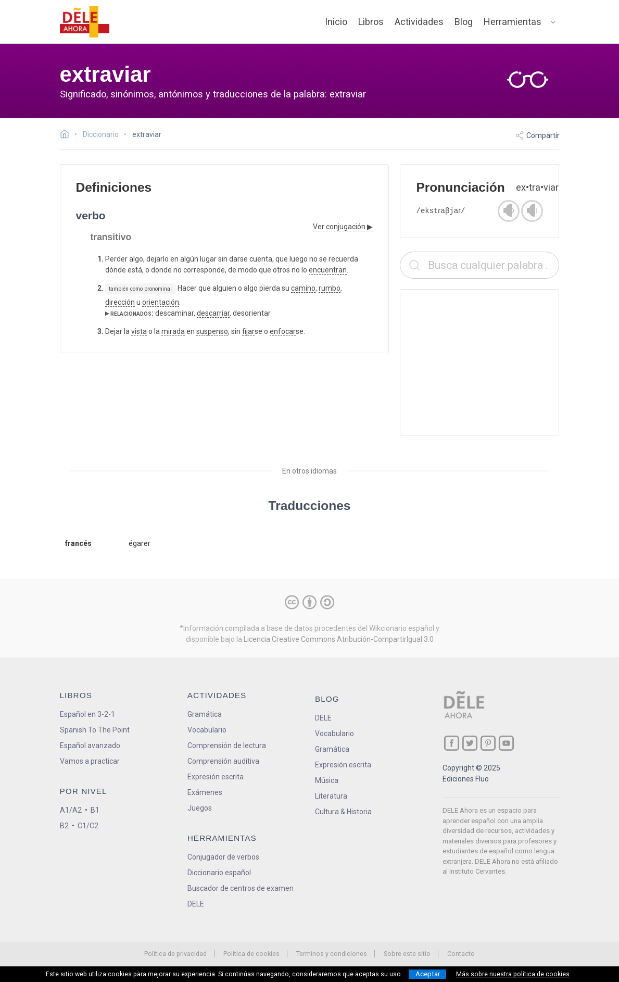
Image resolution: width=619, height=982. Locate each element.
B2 (64, 826)
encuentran (328, 270)
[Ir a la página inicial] (67, 135)
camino (303, 288)
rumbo (329, 288)
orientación (160, 302)
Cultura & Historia (343, 811)
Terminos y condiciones (331, 954)
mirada (173, 331)
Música (326, 780)
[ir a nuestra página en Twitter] (470, 743)
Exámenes (204, 792)
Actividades (419, 21)
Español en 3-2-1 (87, 714)
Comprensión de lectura (226, 745)
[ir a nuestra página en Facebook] (452, 743)
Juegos (199, 808)
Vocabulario (206, 730)
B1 (95, 810)
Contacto (461, 954)
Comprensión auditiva (223, 761)
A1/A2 (71, 810)
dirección (120, 302)
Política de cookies (251, 954)
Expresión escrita (215, 777)
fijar (248, 331)
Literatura (331, 796)
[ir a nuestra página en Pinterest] (488, 743)
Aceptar (427, 974)
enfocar (283, 331)
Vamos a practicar (90, 761)
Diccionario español (219, 872)
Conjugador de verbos (223, 857)
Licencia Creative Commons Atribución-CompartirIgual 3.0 (339, 639)
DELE (323, 718)
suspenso (212, 331)
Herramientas (512, 21)
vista (139, 331)
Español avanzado (90, 745)
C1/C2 (88, 826)
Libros (371, 21)
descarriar (213, 313)
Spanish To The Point (95, 730)
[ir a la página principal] (84, 22)
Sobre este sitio (407, 954)
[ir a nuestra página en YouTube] (506, 743)
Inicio (336, 21)
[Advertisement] (479, 362)
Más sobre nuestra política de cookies (513, 974)
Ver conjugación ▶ (343, 226)
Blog (463, 21)
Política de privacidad (175, 954)
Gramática (204, 714)
